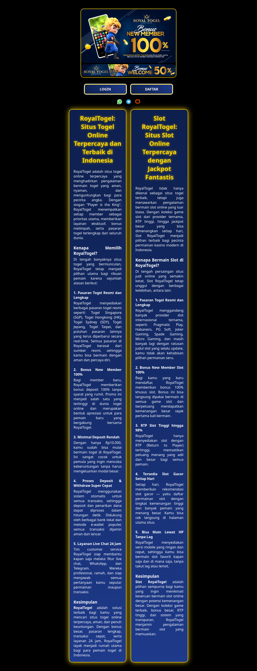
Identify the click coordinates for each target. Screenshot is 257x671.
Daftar (151, 89)
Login (105, 89)
